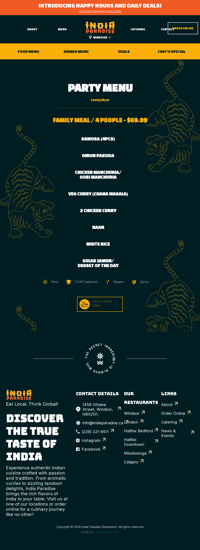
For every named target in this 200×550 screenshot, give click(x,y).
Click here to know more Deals (100, 11)
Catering (138, 29)
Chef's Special (172, 51)
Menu (62, 29)
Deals (124, 51)
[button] (104, 37)
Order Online (183, 28)
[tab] (100, 100)
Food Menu (28, 51)
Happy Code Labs (106, 532)
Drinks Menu (76, 51)
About (32, 29)
